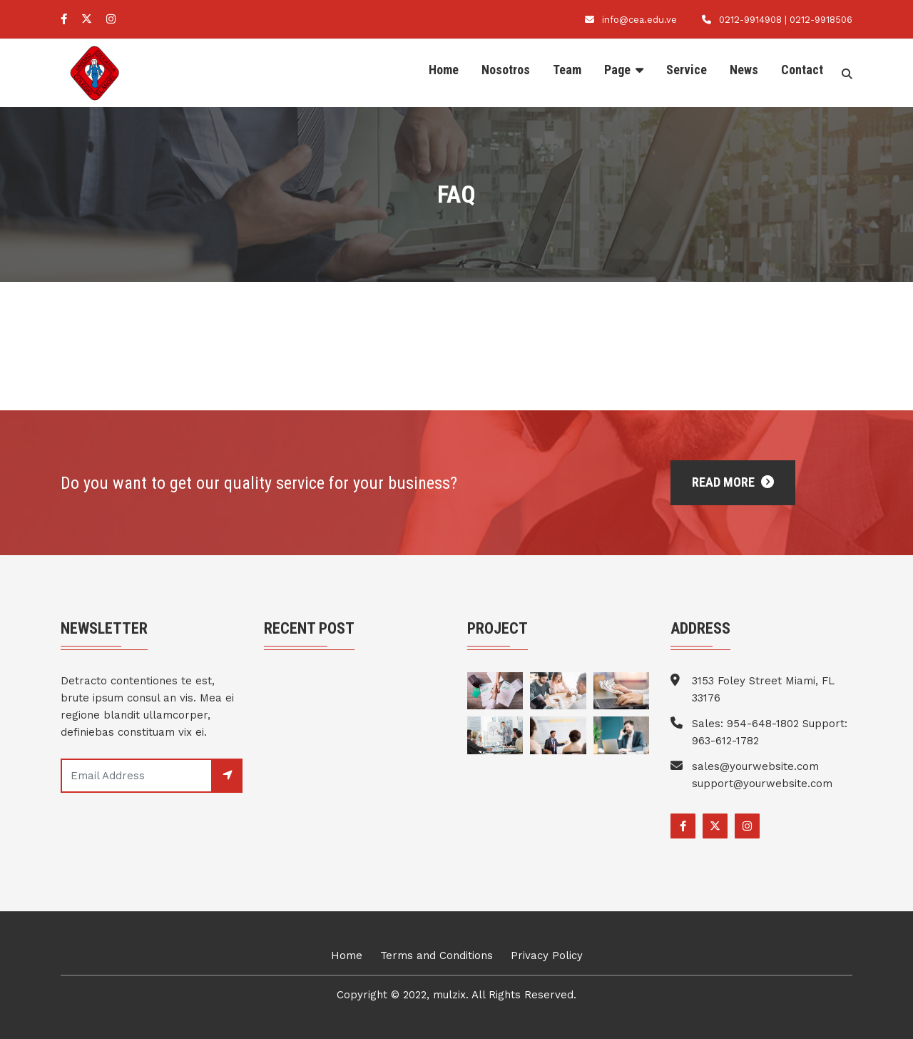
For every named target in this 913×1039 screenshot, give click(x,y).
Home (444, 69)
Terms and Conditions (436, 955)
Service (686, 69)
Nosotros (505, 69)
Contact (802, 69)
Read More (733, 482)
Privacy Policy (547, 955)
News (744, 69)
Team (567, 69)
